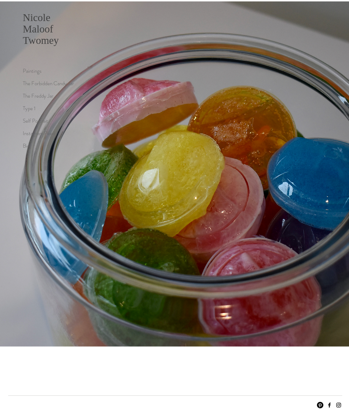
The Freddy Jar (38, 96)
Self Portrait (35, 121)
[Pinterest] (320, 405)
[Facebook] (329, 405)
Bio (26, 146)
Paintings (32, 71)
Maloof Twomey (41, 34)
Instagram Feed (39, 133)
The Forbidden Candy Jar (48, 83)
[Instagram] (338, 405)
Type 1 (29, 108)
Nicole (36, 17)
